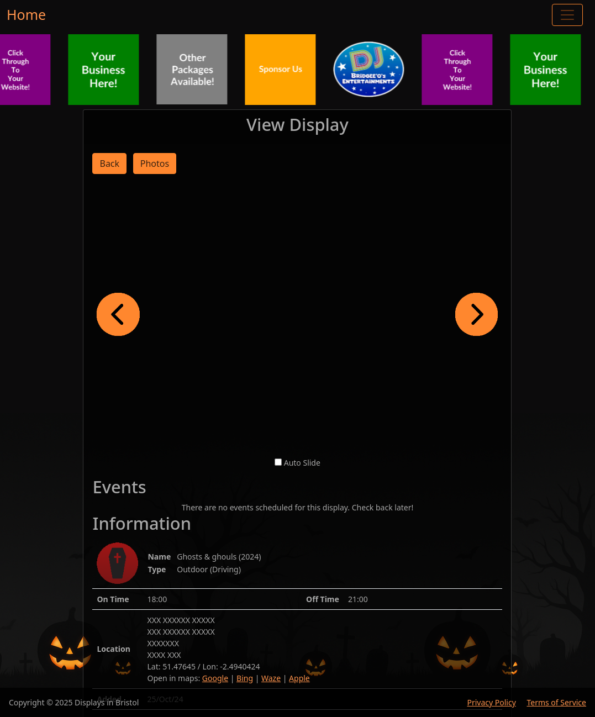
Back (109, 163)
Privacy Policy (491, 702)
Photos (154, 163)
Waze (271, 678)
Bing (244, 678)
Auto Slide (302, 462)
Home (26, 14)
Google (215, 678)
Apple (299, 678)
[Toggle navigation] (567, 15)
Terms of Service (556, 702)
